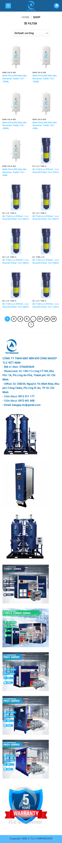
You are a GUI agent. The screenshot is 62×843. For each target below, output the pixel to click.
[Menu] (8, 6)
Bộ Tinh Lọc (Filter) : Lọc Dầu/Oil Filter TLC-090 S (46, 261)
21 (39, 318)
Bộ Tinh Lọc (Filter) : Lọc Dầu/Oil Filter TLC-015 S (46, 170)
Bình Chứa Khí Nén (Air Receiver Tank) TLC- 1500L (45, 78)
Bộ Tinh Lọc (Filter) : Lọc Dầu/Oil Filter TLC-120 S (46, 305)
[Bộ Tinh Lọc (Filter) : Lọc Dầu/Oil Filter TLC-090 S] (46, 240)
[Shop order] (30, 33)
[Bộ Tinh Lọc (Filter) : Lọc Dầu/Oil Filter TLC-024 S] (15, 197)
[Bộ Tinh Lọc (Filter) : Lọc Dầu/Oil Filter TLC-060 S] (15, 240)
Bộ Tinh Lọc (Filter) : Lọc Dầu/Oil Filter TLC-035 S (46, 217)
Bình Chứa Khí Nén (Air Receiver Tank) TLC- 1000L (14, 78)
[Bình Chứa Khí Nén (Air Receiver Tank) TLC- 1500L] (46, 56)
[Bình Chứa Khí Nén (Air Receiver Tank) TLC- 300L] (46, 103)
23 (53, 318)
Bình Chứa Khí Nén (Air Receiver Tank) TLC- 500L (14, 172)
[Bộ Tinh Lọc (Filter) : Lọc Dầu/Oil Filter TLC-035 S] (46, 197)
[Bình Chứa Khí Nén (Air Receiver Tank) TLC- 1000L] (15, 56)
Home (25, 17)
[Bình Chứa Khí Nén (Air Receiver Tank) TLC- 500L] (15, 150)
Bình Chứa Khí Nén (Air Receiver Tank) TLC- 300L (45, 125)
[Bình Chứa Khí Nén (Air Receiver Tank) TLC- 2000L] (15, 103)
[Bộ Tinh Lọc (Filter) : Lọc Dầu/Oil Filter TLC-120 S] (46, 284)
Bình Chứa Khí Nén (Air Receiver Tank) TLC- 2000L (14, 125)
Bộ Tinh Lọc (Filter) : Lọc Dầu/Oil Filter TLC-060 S (15, 261)
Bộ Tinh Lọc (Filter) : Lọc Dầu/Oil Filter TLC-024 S (15, 217)
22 (46, 318)
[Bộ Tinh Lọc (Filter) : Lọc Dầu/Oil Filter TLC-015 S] (46, 150)
